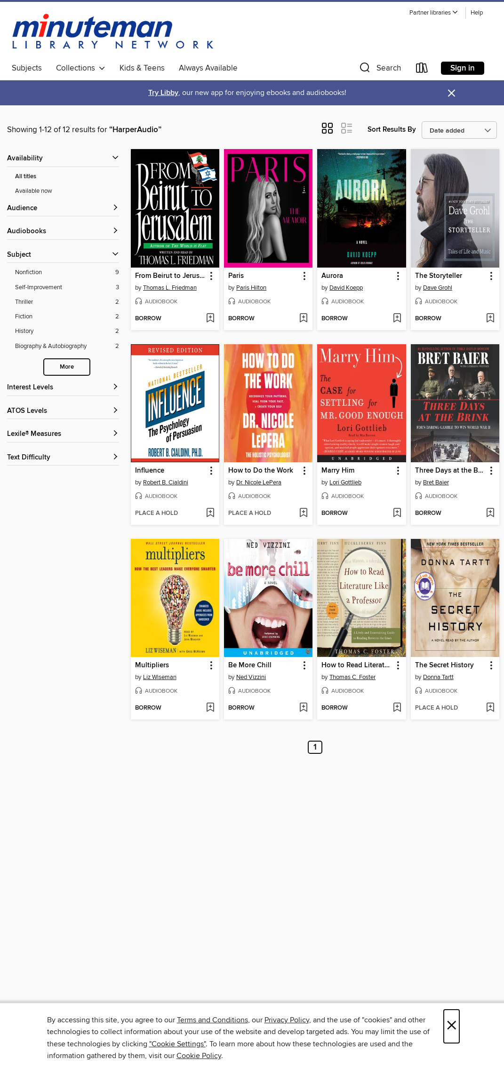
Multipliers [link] (152, 665)
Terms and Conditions (212, 1020)
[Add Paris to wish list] (303, 319)
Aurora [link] (332, 276)
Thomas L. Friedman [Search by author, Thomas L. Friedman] (170, 288)
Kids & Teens (142, 68)
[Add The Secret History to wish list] (490, 708)
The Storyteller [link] (438, 276)
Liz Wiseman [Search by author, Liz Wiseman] (159, 677)
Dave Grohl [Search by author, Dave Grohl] (437, 288)
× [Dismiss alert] (451, 93)
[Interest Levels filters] (63, 388)
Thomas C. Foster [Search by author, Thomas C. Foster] (352, 677)
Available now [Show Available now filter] (33, 191)
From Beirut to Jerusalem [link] (170, 276)
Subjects (27, 68)
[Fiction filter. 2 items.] (67, 317)
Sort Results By (392, 129)
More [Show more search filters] (67, 367)
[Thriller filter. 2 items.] (67, 302)
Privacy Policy (286, 1020)
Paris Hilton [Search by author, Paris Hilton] (251, 288)
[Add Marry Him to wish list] (397, 513)
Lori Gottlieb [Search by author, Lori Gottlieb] (345, 482)
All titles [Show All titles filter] (25, 177)
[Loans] (422, 70)
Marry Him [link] (337, 470)
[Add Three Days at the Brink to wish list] (490, 513)
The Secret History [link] (444, 665)
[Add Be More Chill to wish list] (303, 708)
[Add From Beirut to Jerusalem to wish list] (210, 319)
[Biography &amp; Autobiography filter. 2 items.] (67, 346)
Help (477, 12)
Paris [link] (236, 276)
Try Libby (163, 93)
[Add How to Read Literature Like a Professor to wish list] (397, 708)
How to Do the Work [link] (260, 470)
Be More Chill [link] (250, 665)
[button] (433, 12)
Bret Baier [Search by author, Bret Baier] (436, 482)
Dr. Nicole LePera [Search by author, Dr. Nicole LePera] (258, 482)
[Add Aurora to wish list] (397, 319)
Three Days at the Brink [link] (450, 470)
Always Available (208, 68)
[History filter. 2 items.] (67, 331)
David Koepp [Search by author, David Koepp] (346, 288)
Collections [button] (80, 68)
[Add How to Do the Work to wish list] (303, 513)
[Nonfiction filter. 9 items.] (67, 272)
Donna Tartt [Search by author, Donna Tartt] (438, 677)
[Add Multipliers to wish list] (210, 708)
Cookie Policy (198, 1055)
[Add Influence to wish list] (210, 513)
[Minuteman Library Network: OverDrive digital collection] (113, 32)
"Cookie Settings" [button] (177, 1044)
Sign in (462, 68)
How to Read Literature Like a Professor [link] (356, 665)
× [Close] (451, 1026)
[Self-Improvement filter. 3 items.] (67, 287)
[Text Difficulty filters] (63, 458)
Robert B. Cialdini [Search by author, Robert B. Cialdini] (165, 482)
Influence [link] (149, 470)
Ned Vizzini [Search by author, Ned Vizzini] (251, 677)
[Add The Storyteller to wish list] (490, 319)
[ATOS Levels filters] (63, 411)
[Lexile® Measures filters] (63, 434)
